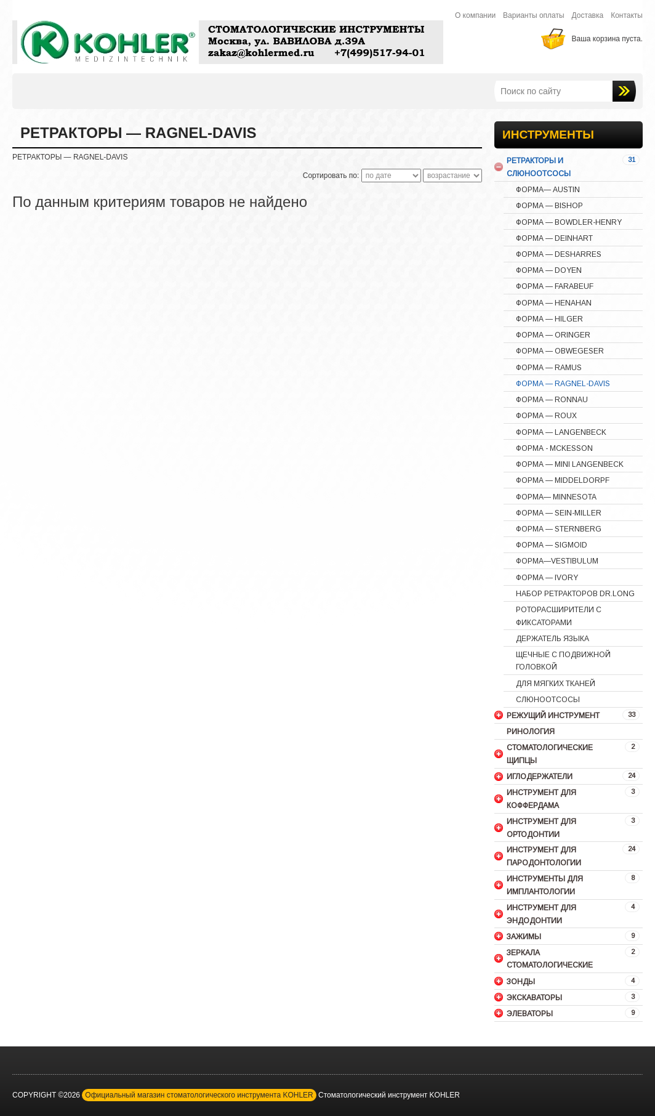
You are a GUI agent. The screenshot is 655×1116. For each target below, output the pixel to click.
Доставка (588, 15)
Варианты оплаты (534, 15)
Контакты (627, 15)
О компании (475, 15)
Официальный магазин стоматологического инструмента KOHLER (199, 1095)
